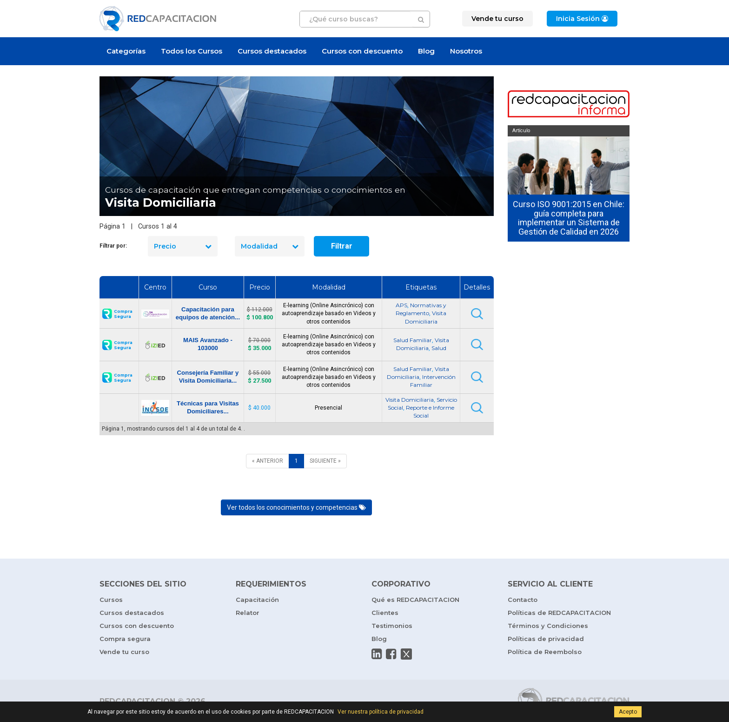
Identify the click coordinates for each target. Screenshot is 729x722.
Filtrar (341, 246)
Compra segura (125, 638)
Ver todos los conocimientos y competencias (296, 507)
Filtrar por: (113, 246)
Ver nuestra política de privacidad (381, 712)
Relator (247, 612)
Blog (426, 51)
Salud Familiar (412, 340)
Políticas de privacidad (546, 638)
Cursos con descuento (362, 51)
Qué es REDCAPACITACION (415, 599)
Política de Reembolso (545, 651)
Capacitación (257, 599)
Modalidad (269, 246)
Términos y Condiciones (548, 625)
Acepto (628, 712)
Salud (438, 347)
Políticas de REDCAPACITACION (559, 612)
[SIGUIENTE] (325, 461)
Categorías (126, 51)
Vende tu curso (124, 651)
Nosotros (466, 51)
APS (401, 305)
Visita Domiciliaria (409, 399)
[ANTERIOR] (267, 461)
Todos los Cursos (191, 51)
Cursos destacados (272, 51)
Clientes (384, 612)
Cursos (111, 599)
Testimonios (391, 625)
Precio (183, 246)
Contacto (522, 599)
